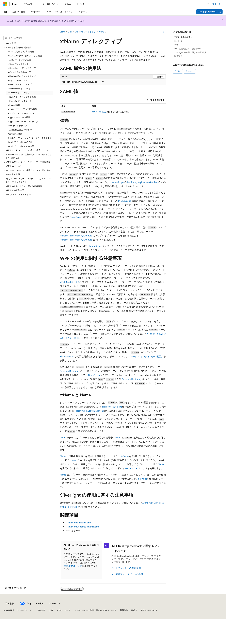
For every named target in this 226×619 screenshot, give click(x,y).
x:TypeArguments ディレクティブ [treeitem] (23, 121)
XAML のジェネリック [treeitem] (16, 166)
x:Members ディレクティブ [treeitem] (20, 88)
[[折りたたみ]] (49, 32)
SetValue (124, 456)
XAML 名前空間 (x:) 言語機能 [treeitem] (21, 51)
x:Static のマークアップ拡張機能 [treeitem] (22, 109)
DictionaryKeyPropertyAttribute (143, 182)
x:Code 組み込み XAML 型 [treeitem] (19, 72)
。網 (70, 31)
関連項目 (178, 56)
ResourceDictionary (70, 370)
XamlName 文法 (99, 111)
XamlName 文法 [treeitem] (15, 133)
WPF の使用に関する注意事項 (187, 48)
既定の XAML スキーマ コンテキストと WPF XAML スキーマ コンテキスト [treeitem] (29, 180)
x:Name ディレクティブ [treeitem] (19, 92)
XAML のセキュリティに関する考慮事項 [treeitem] (24, 186)
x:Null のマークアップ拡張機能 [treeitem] (22, 96)
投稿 (51, 610)
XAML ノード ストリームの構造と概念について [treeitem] (27, 150)
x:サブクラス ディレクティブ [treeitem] (21, 113)
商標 (133, 610)
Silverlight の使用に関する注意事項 (190, 52)
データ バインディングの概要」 (147, 356)
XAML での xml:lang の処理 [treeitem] (20, 142)
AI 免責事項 (8, 610)
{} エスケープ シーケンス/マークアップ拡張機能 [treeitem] (30, 138)
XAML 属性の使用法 (183, 37)
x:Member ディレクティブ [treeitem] (20, 84)
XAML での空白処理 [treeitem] (15, 190)
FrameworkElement (112, 406)
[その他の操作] (163, 32)
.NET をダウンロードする (209, 11)
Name (63, 437)
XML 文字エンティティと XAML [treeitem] (20, 194)
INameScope (117, 182)
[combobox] (28, 38)
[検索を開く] (208, 3)
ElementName (67, 356)
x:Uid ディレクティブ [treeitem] (17, 125)
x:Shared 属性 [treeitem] (14, 105)
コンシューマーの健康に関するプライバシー (94, 610)
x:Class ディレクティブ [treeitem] (18, 64)
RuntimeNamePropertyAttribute (76, 235)
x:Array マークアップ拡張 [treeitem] (19, 59)
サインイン (217, 3)
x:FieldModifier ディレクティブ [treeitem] (21, 76)
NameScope (76, 216)
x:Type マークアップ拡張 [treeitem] (19, 117)
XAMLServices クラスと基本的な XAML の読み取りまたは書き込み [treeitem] (29, 156)
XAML (101, 31)
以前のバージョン (25, 610)
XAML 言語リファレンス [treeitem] (17, 43)
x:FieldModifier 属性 (70, 282)
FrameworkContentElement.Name (82, 526)
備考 (176, 44)
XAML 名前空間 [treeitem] (13, 174)
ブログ (40, 610)
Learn (62, 31)
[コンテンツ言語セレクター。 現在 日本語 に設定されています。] (9, 603)
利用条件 (124, 610)
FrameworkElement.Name (78, 522)
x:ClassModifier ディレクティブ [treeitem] (22, 68)
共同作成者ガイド (73, 565)
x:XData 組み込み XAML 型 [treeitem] (20, 129)
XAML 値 (178, 41)
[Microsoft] (5, 4)
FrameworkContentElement (89, 410)
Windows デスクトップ (85, 31)
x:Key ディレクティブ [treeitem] (17, 80)
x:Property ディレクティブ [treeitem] (20, 100)
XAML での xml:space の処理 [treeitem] (21, 146)
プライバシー (62, 610)
